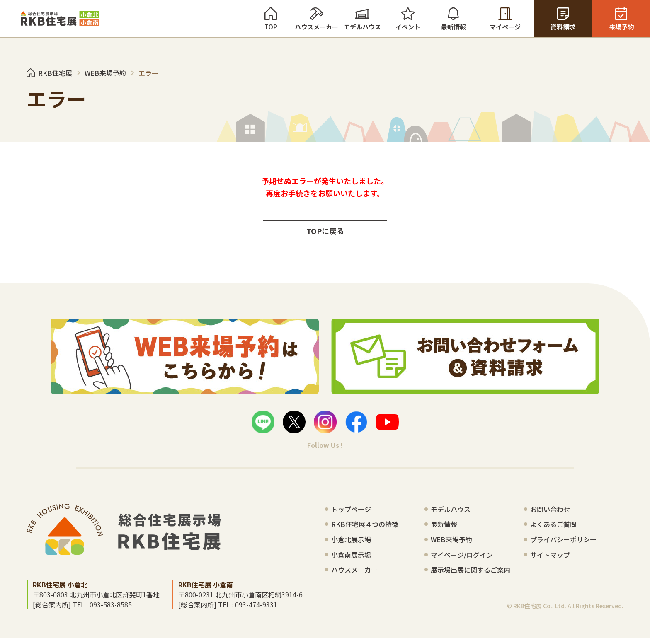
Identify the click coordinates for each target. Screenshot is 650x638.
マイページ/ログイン (462, 555)
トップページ (351, 509)
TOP (270, 19)
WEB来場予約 (451, 539)
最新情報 (453, 19)
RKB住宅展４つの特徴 (364, 524)
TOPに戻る (325, 230)
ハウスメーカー (316, 19)
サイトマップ (550, 555)
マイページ (505, 19)
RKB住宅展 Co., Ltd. (539, 606)
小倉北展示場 (351, 539)
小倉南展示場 (351, 555)
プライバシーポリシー (563, 539)
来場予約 (621, 19)
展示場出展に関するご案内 (470, 570)
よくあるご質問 (553, 524)
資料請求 (563, 19)
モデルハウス (362, 19)
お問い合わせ (550, 509)
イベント (407, 19)
